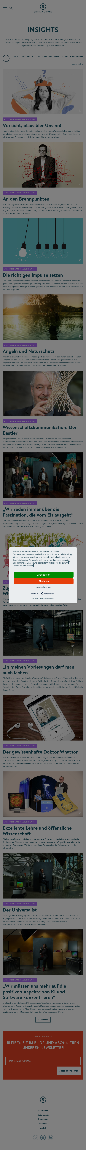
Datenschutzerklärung (46, 598)
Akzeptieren (43, 574)
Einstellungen (43, 587)
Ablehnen (44, 581)
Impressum (35, 598)
